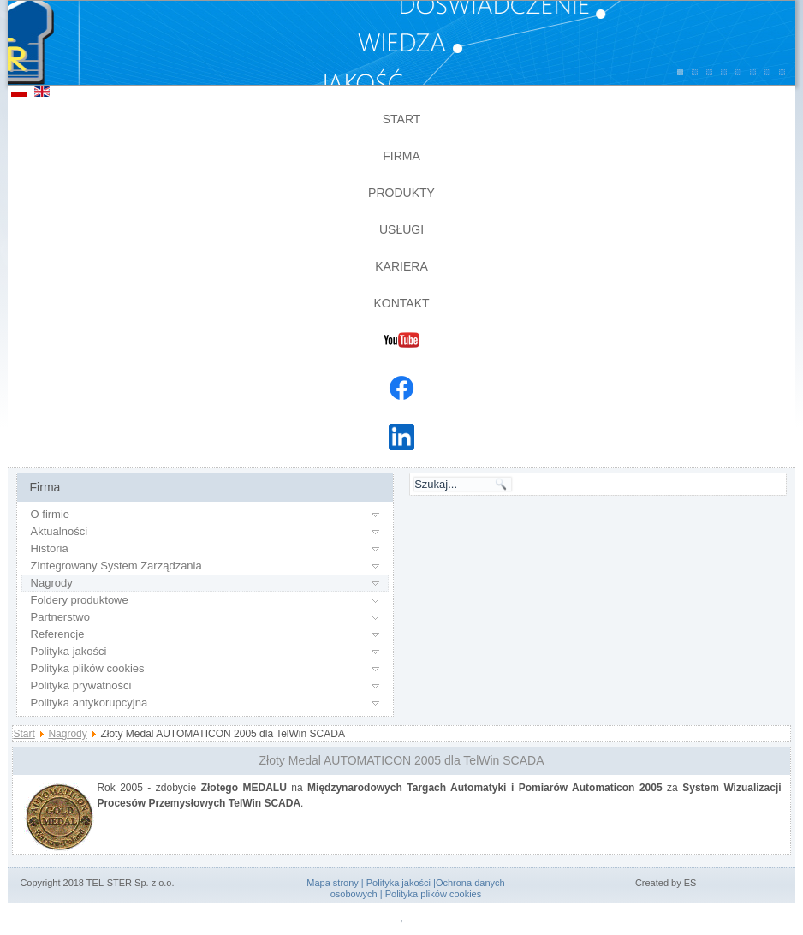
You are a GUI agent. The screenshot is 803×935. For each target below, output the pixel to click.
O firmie (50, 514)
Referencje (58, 634)
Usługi (401, 229)
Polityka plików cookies (88, 668)
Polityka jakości (69, 651)
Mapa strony (332, 883)
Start (402, 119)
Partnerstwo (60, 616)
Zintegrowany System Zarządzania (116, 565)
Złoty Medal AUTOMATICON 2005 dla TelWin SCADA (401, 760)
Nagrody (52, 582)
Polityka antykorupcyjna (89, 702)
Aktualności (59, 531)
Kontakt (401, 303)
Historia (49, 548)
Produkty (401, 193)
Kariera (401, 266)
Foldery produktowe (79, 599)
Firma (401, 156)
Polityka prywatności (81, 685)
